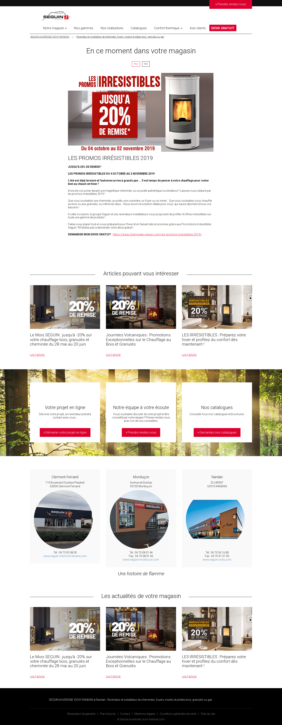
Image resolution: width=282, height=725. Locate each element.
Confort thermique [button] (168, 28)
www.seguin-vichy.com (217, 559)
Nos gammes (83, 28)
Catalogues (139, 28)
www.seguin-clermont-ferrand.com (65, 556)
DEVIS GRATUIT (222, 28)
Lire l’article (37, 354)
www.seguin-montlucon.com (141, 559)
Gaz (146, 64)
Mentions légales (145, 713)
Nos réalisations (112, 28)
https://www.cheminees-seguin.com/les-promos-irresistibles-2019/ (157, 234)
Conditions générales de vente (178, 713)
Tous (136, 64)
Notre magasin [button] (55, 28)
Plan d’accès (108, 713)
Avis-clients (198, 28)
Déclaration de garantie (81, 713)
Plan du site (208, 713)
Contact (125, 713)
